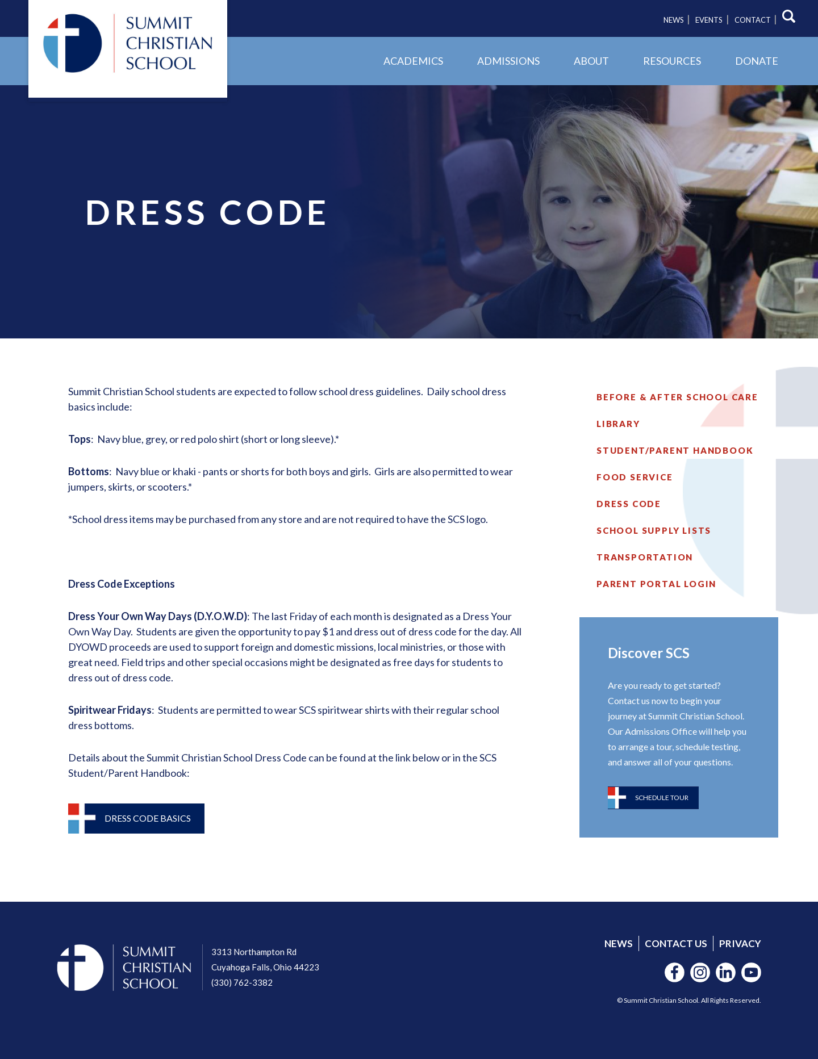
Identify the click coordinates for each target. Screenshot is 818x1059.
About (591, 61)
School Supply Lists (653, 530)
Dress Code (628, 504)
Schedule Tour (661, 797)
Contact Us (676, 943)
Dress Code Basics (148, 818)
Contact (752, 19)
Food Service (634, 477)
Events (709, 19)
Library (618, 423)
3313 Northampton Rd (254, 952)
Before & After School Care (677, 397)
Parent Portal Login (656, 584)
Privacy (740, 943)
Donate (756, 61)
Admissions (508, 61)
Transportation (644, 557)
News (673, 19)
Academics (413, 61)
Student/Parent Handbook (674, 450)
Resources (672, 61)
